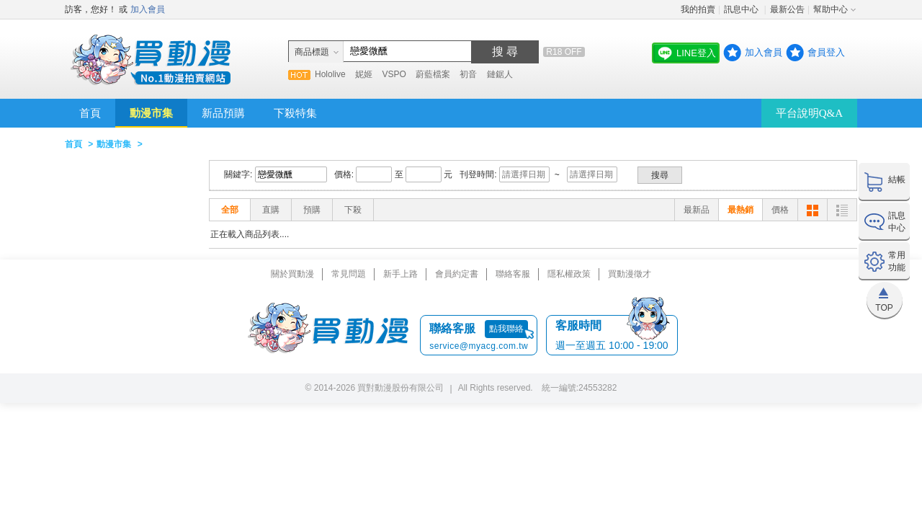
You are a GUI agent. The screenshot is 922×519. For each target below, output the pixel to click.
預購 (312, 210)
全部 (229, 210)
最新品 (697, 210)
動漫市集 (151, 113)
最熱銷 (740, 210)
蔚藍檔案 (433, 74)
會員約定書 (456, 274)
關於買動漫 (292, 274)
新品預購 (223, 113)
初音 (468, 74)
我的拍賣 (698, 9)
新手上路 (400, 274)
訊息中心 (742, 9)
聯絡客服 (513, 274)
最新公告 (787, 9)
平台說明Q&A (809, 113)
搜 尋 (505, 51)
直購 (270, 210)
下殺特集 (295, 113)
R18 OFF (563, 52)
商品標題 (312, 52)
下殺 (353, 210)
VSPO (394, 74)
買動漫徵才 (629, 274)
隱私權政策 (569, 274)
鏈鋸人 (500, 74)
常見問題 (348, 274)
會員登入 (826, 52)
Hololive (330, 74)
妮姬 (363, 74)
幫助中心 (830, 9)
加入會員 (147, 9)
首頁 (90, 113)
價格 (780, 210)
